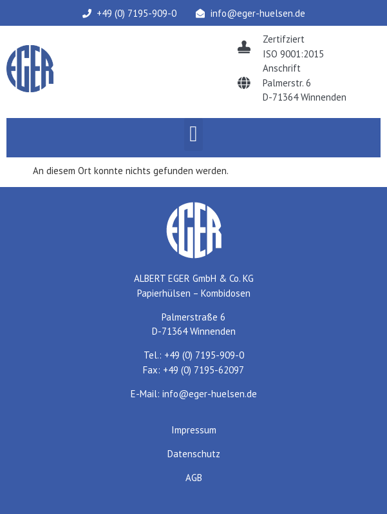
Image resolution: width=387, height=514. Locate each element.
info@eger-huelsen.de (209, 394)
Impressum (193, 430)
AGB (193, 477)
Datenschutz (193, 454)
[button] (193, 134)
